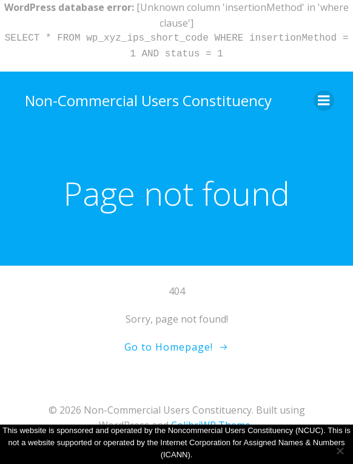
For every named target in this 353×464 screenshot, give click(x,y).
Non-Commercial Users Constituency (148, 100)
